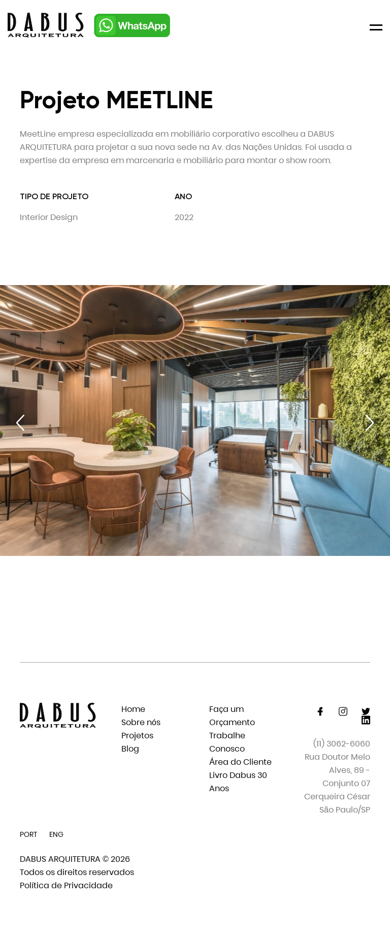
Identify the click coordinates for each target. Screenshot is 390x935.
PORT (28, 834)
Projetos (137, 735)
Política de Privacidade (66, 885)
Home (133, 709)
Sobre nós (140, 722)
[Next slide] (370, 423)
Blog (130, 749)
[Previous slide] (20, 423)
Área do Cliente (240, 762)
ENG (56, 834)
